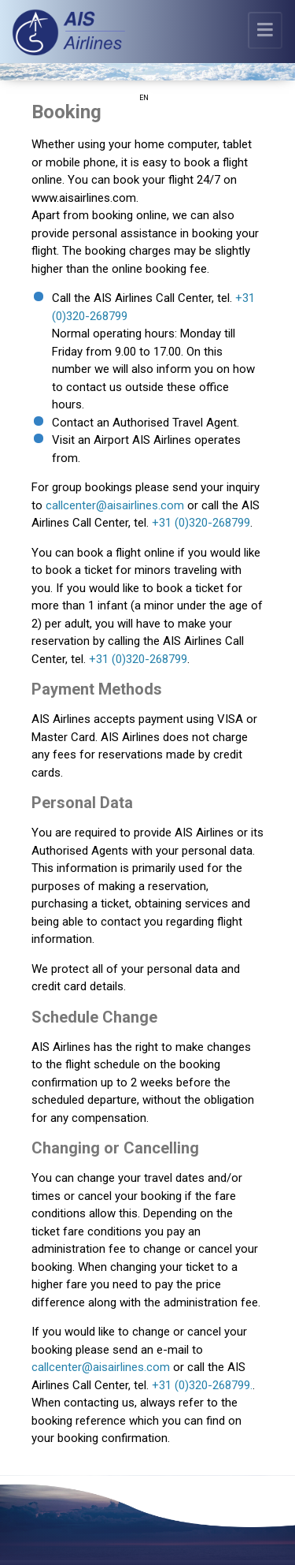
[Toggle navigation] (265, 30)
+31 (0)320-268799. (202, 1385)
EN (144, 98)
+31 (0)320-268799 (201, 523)
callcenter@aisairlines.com (115, 505)
